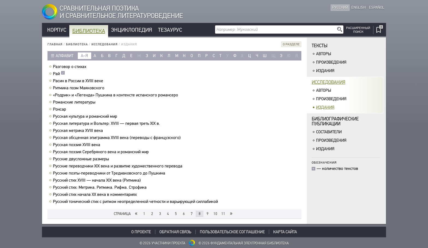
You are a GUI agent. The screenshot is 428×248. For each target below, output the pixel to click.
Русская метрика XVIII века (78, 130)
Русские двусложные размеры (81, 159)
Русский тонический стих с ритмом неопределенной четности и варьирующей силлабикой (136, 201)
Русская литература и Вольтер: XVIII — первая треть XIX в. (107, 123)
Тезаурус (170, 30)
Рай (59, 73)
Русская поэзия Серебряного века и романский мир (101, 151)
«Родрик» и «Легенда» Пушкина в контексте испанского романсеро (116, 95)
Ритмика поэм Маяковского (79, 87)
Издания (325, 70)
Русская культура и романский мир (85, 116)
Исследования (104, 44)
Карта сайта (285, 231)
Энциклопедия (131, 30)
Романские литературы (75, 102)
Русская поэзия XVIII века (77, 144)
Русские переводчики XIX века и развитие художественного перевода (118, 166)
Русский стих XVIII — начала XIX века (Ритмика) (97, 180)
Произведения (331, 62)
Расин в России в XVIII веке (79, 80)
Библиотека (88, 31)
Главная (55, 44)
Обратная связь (175, 231)
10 (215, 214)
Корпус (56, 30)
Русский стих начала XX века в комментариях (95, 194)
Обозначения (324, 162)
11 (223, 214)
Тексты (320, 46)
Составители (329, 131)
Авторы (323, 53)
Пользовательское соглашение (232, 231)
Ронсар (60, 109)
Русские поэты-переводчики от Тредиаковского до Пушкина (110, 173)
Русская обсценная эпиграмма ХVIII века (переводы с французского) (117, 137)
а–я (84, 55)
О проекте (141, 231)
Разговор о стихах (70, 66)
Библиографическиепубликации (335, 121)
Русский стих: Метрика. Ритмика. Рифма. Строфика (100, 187)
